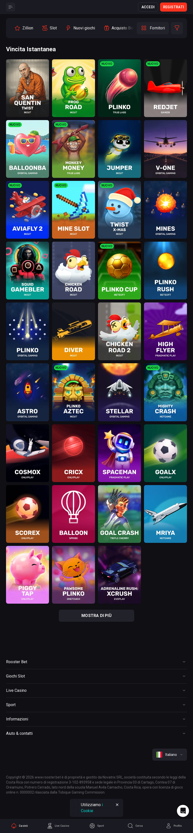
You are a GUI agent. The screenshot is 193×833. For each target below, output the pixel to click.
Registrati (173, 7)
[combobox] (169, 755)
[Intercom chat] (183, 811)
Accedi (148, 7)
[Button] (10, 7)
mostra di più (96, 615)
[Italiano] (169, 755)
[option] (23, 28)
